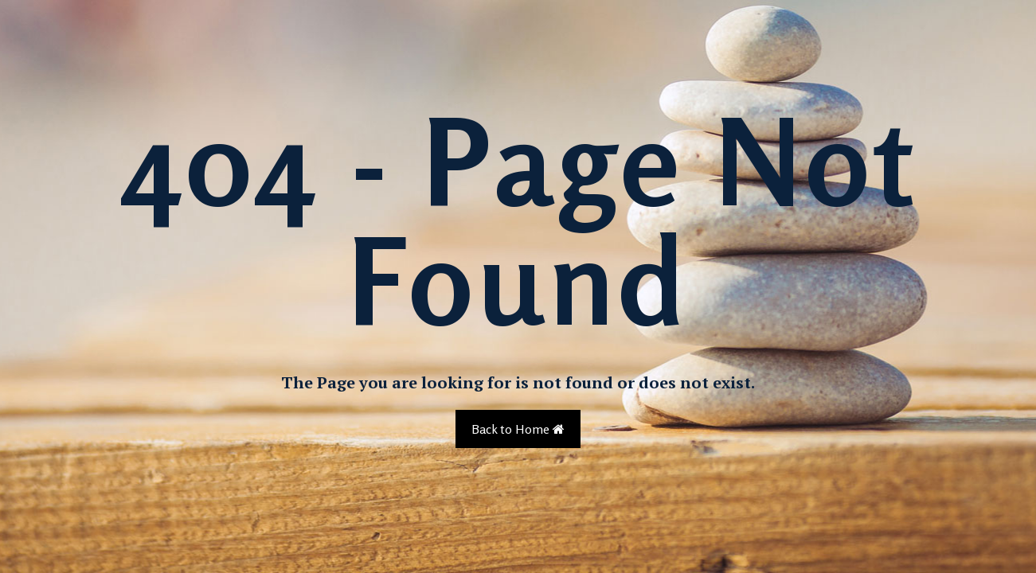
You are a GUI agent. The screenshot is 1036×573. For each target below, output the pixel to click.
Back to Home (518, 429)
